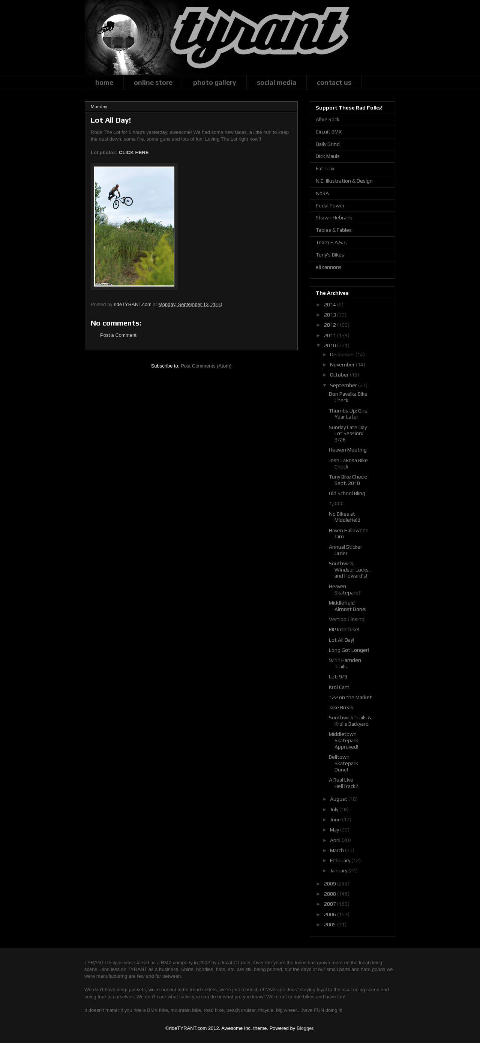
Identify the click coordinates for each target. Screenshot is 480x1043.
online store (153, 82)
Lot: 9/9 (338, 677)
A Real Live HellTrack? (343, 783)
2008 (330, 894)
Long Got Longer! (349, 650)
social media (276, 82)
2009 (330, 884)
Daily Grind (328, 144)
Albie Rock (327, 119)
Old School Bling (347, 493)
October (340, 375)
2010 (330, 345)
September (344, 385)
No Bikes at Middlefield (344, 517)
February (340, 860)
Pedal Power (330, 206)
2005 (330, 924)
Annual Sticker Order (345, 550)
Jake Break (341, 707)
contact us (334, 82)
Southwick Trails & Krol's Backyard (350, 720)
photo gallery (214, 82)
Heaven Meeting (348, 450)
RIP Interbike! (344, 629)
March (337, 850)
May (335, 830)
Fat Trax (325, 168)
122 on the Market (350, 697)
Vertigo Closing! (347, 619)
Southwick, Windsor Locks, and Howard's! (349, 569)
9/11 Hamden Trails (345, 663)
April (336, 840)
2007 (330, 904)
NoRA (322, 193)
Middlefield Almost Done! (347, 606)
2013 (330, 315)
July (334, 809)
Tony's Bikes (330, 255)
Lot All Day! (341, 640)
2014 (330, 305)
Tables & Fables (334, 230)
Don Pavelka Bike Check (348, 397)
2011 (330, 335)
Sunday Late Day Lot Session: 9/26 (348, 433)
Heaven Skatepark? (345, 589)
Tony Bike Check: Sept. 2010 (348, 480)
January (339, 870)
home (104, 82)
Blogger (305, 1028)
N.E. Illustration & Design (344, 181)
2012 (330, 325)
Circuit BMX (329, 132)
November (343, 365)
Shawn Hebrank (334, 218)
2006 (330, 914)
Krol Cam (339, 687)
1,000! (336, 503)
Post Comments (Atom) (206, 366)
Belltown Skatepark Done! (343, 763)
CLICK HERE (133, 152)
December (343, 354)
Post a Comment (118, 335)
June (336, 819)
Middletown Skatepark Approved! (343, 740)
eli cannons (329, 267)
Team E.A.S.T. (331, 242)
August (339, 799)
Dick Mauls (328, 156)
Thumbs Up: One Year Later (348, 414)
